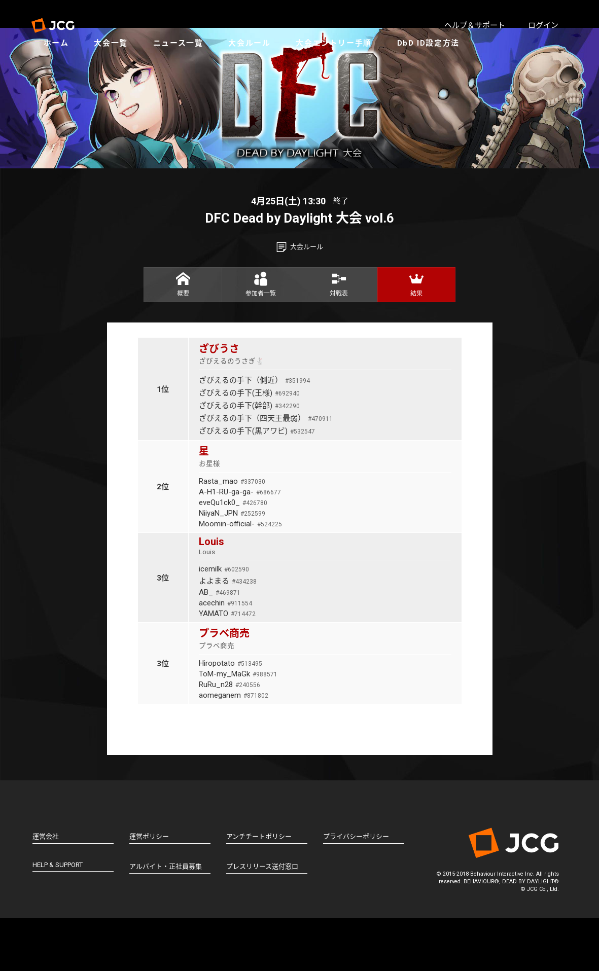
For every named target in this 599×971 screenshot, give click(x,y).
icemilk (224, 622)
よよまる (228, 634)
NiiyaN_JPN (232, 566)
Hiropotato (230, 716)
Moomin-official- (240, 577)
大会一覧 (120, 65)
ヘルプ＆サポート (474, 25)
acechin (225, 656)
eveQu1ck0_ (233, 555)
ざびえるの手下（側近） (254, 433)
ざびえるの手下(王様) (249, 446)
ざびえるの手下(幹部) (249, 458)
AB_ (219, 645)
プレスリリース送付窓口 (262, 919)
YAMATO (227, 666)
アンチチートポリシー (259, 889)
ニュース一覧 (188, 65)
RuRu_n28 (229, 737)
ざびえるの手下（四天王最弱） (266, 471)
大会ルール (259, 65)
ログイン (543, 25)
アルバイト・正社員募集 (165, 919)
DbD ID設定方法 (438, 65)
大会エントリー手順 (343, 65)
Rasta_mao (232, 534)
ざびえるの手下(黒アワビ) (257, 484)
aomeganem (233, 748)
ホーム (66, 65)
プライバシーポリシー (356, 889)
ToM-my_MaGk (238, 727)
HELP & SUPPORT (57, 918)
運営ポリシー (149, 889)
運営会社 (45, 889)
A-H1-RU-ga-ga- (240, 545)
